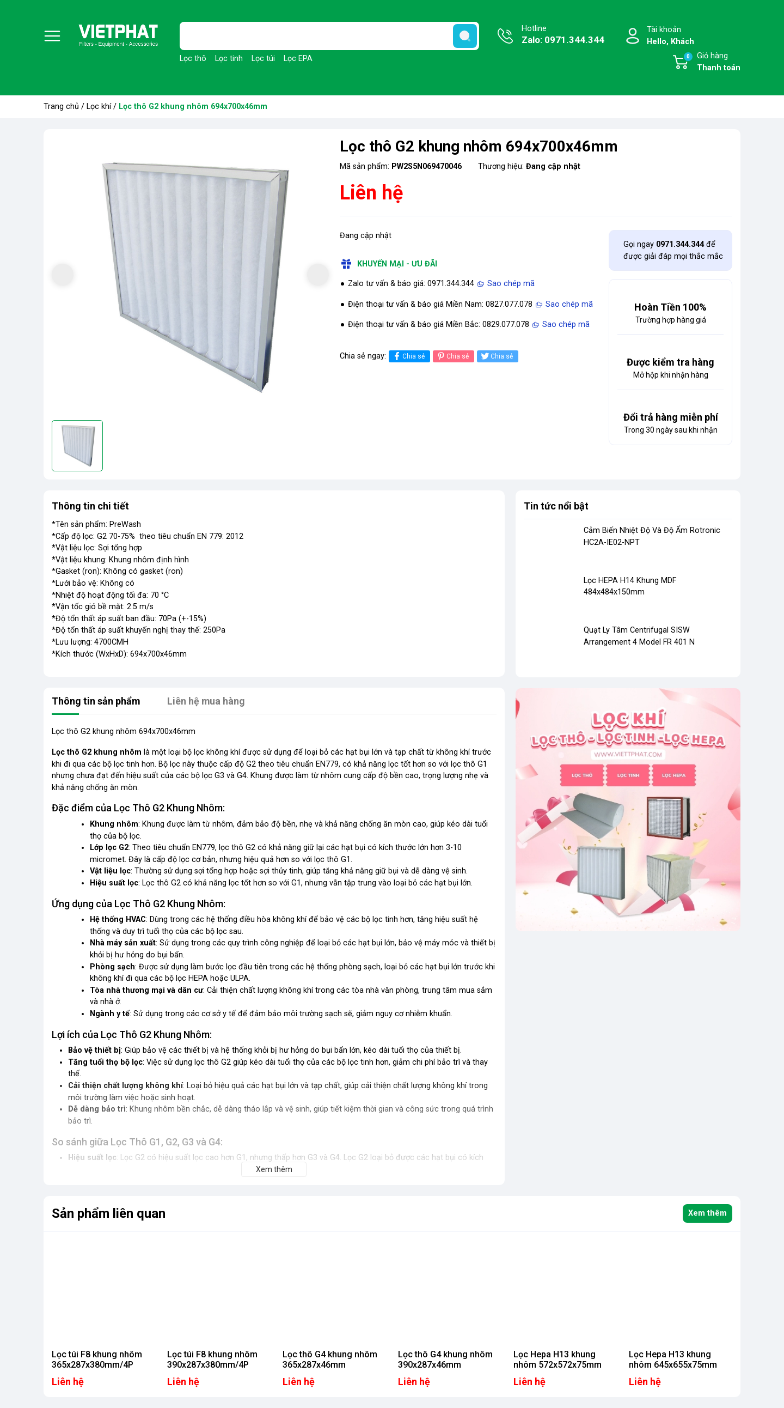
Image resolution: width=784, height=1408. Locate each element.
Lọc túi (263, 58)
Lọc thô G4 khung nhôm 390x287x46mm (445, 1359)
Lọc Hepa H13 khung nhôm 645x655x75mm (673, 1359)
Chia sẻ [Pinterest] (452, 356)
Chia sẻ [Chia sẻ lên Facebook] (408, 356)
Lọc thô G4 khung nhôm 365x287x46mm (330, 1359)
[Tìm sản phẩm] (329, 36)
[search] (465, 36)
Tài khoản (670, 36)
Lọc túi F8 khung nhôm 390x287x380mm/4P (212, 1359)
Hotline (563, 35)
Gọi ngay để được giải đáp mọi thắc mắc (673, 250)
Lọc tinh (229, 58)
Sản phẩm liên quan (109, 1213)
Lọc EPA (298, 58)
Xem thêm (707, 1213)
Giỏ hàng (711, 62)
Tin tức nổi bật (556, 506)
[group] (190, 276)
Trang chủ (61, 106)
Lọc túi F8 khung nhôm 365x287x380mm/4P (97, 1359)
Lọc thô (193, 58)
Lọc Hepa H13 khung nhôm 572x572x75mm (557, 1359)
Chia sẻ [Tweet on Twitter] (496, 356)
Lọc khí (99, 106)
